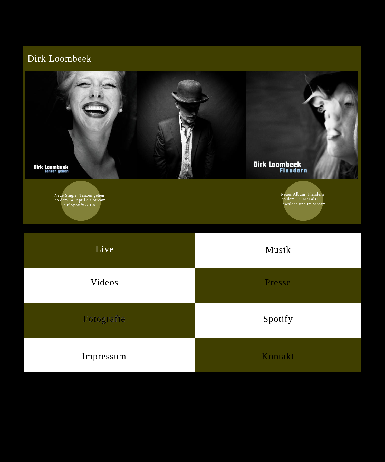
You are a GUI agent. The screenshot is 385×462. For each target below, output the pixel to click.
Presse (278, 282)
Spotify (278, 319)
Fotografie (104, 319)
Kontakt (278, 356)
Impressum (104, 356)
